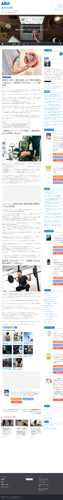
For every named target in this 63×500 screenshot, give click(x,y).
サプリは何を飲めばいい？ (50, 317)
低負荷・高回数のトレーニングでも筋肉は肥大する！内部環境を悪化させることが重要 (21, 431)
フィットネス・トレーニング (49, 412)
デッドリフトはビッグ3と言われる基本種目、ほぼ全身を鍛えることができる (36, 431)
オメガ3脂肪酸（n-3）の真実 (50, 303)
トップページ (59, 4)
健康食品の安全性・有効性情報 (50, 428)
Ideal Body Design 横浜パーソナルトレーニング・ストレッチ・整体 (44, 481)
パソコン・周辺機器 (48, 418)
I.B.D (9, 87)
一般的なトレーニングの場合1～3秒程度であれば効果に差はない (16, 124)
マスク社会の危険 (47, 319)
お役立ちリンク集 (58, 9)
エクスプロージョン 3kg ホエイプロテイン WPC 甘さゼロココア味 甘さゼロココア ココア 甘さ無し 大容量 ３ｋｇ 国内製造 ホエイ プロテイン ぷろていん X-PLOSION (25, 393)
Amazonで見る (16, 399)
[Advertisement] (21, 193)
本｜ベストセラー (47, 415)
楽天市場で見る (16, 402)
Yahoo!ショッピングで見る (28, 399)
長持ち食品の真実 (47, 311)
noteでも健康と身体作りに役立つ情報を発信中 (53, 79)
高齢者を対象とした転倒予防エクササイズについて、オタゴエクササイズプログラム (7, 431)
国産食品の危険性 (47, 305)
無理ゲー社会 (46, 321)
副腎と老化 (46, 309)
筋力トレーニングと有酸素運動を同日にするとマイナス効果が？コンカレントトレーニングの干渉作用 (32, 411)
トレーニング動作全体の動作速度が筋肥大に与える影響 (14, 125)
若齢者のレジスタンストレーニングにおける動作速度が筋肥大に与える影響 (19, 240)
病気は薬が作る (47, 307)
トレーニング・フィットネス (7, 77)
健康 (45, 293)
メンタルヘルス (47, 323)
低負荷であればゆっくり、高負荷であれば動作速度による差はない (17, 127)
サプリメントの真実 (48, 313)
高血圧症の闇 (46, 299)
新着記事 (60, 5)
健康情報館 (7, 7)
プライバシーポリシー (57, 11)
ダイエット (46, 295)
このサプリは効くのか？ (50, 315)
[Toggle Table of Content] (28, 122)
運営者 (60, 7)
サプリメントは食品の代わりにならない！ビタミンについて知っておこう (10, 410)
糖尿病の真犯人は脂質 (48, 301)
